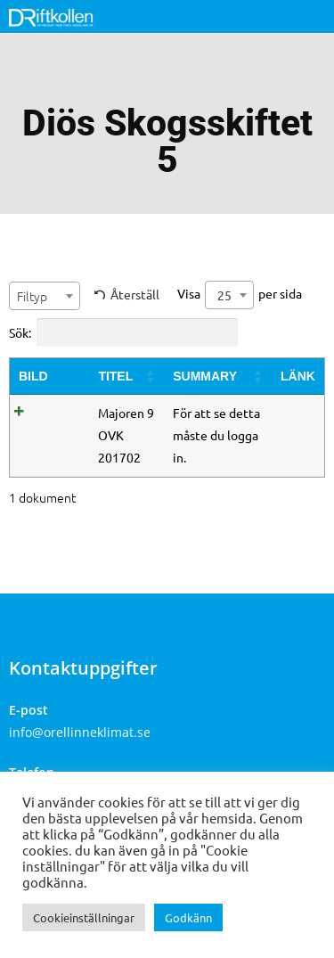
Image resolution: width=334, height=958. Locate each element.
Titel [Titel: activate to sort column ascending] (115, 376)
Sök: (123, 332)
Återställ (134, 294)
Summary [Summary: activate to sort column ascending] (205, 376)
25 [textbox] (224, 295)
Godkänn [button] (188, 917)
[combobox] (44, 296)
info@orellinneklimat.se (80, 732)
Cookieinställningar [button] (83, 917)
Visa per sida (239, 295)
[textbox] (44, 295)
